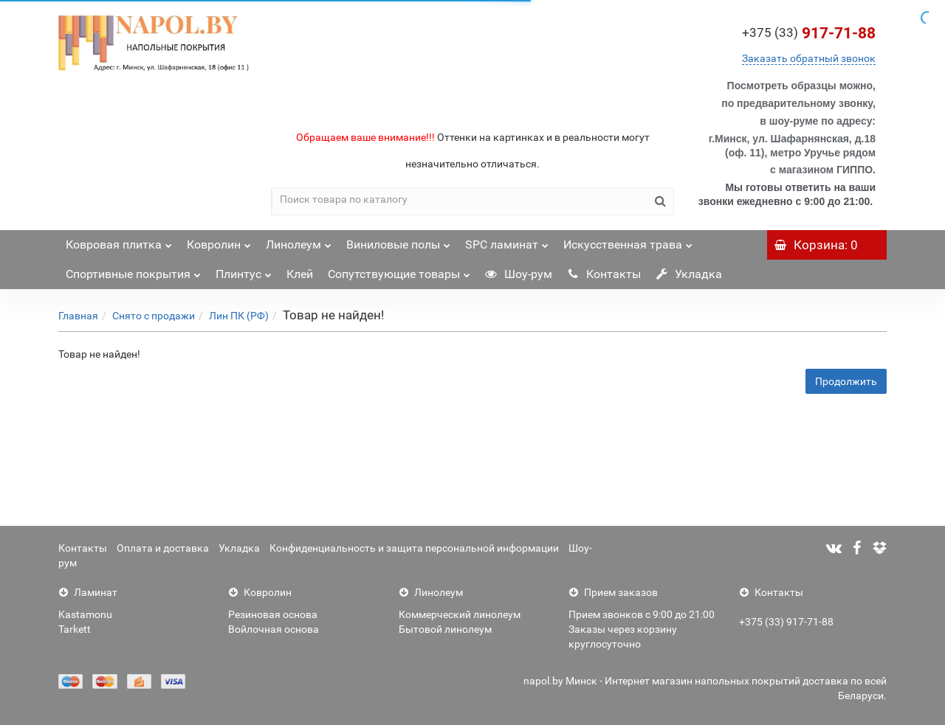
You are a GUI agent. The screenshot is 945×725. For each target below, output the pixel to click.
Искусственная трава (628, 241)
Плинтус (244, 270)
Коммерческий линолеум (459, 614)
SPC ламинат (507, 241)
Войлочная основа (273, 629)
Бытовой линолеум (445, 629)
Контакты (604, 274)
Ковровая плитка (119, 241)
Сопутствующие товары (399, 270)
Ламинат (87, 592)
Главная (78, 316)
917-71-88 (809, 33)
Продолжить (846, 381)
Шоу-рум (518, 274)
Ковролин (219, 241)
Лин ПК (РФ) (239, 316)
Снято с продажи (153, 316)
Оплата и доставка (163, 548)
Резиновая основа (272, 614)
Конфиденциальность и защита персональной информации (414, 548)
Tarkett (74, 629)
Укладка (689, 274)
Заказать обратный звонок (809, 58)
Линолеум (298, 241)
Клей (299, 274)
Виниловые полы (398, 241)
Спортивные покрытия (133, 270)
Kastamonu (85, 614)
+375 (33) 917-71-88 (786, 622)
